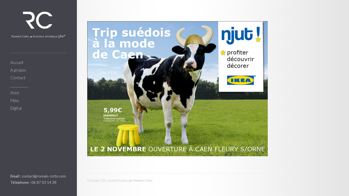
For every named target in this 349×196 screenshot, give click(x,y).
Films (14, 100)
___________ (19, 85)
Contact (17, 77)
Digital (16, 108)
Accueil (16, 62)
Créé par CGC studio (102, 180)
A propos (18, 70)
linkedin (13, 163)
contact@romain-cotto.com (44, 176)
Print (14, 92)
